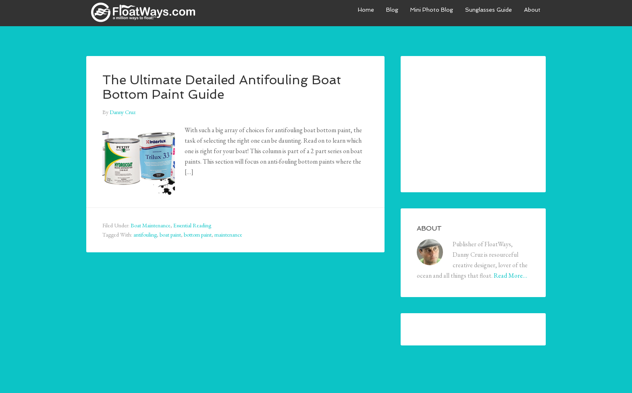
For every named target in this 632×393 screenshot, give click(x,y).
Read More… (510, 275)
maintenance (228, 234)
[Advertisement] (477, 122)
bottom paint (198, 234)
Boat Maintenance (150, 225)
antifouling (145, 234)
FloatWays (146, 12)
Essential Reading (192, 225)
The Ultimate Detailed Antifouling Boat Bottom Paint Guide (219, 86)
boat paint (170, 234)
